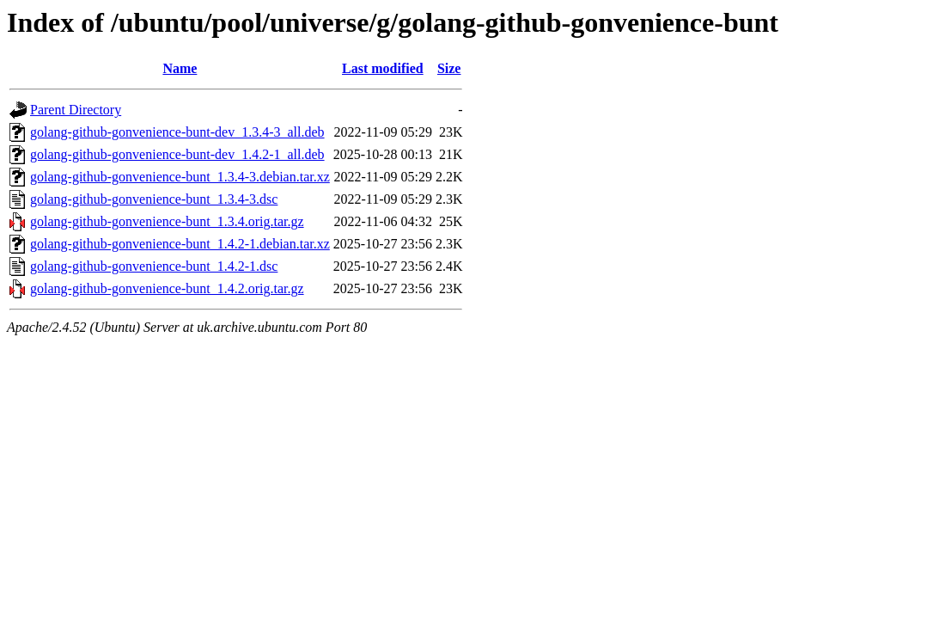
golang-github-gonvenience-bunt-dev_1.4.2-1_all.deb (177, 154)
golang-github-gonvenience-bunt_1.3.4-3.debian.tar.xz (180, 176)
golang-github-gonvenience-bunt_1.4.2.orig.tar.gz (167, 288)
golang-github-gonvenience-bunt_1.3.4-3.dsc (153, 199)
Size (449, 68)
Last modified (383, 68)
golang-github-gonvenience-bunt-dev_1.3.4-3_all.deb (177, 132)
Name (179, 68)
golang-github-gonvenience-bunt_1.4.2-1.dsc (153, 266)
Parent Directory (75, 109)
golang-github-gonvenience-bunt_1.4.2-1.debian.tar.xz (180, 243)
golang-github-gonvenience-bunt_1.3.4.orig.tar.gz (167, 221)
